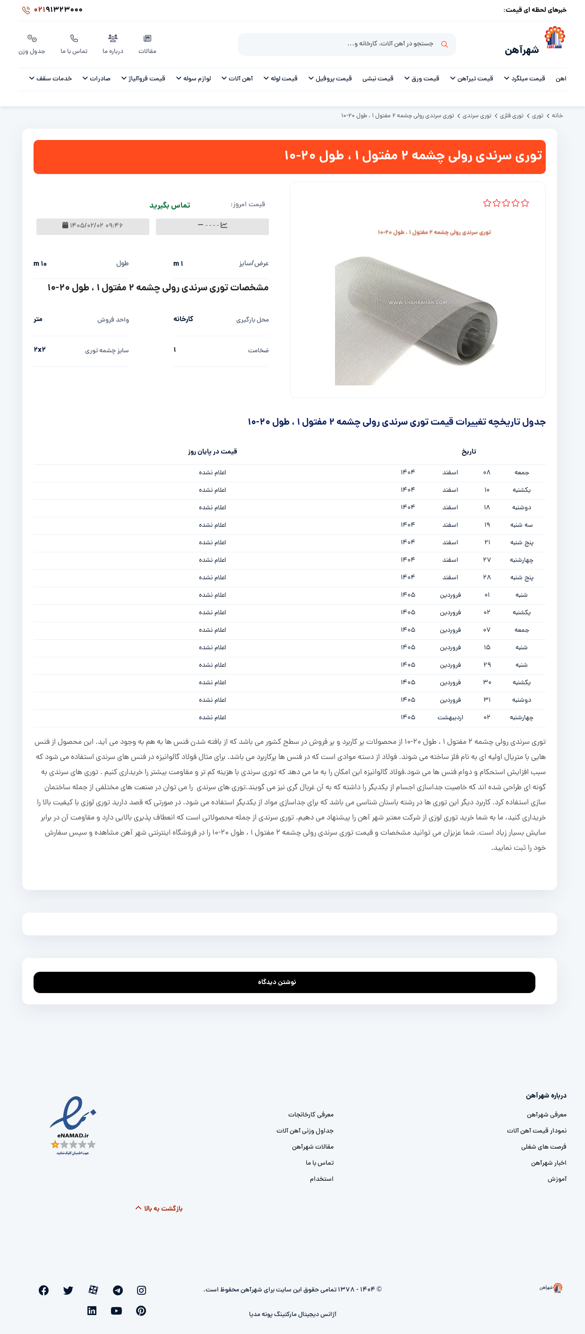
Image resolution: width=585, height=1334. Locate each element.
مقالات (149, 42)
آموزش (557, 1174)
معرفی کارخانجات (311, 1110)
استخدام (322, 1174)
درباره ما (114, 42)
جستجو (444, 43)
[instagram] (144, 1285)
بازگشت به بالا (159, 1204)
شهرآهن (517, 45)
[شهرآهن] (553, 43)
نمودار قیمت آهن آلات (537, 1126)
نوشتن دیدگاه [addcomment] (281, 975)
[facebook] (82, 1285)
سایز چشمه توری (107, 346)
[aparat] (114, 1285)
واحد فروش (113, 315)
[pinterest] (67, 1285)
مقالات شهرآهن (313, 1142)
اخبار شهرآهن (549, 1158)
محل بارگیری (252, 315)
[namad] (73, 1121)
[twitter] (98, 1285)
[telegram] (129, 1285)
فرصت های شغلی (544, 1142)
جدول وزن (32, 42)
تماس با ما (75, 42)
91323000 (50, 11)
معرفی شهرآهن (547, 1110)
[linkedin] (36, 1285)
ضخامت (258, 346)
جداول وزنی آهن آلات (305, 1126)
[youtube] (51, 1285)
